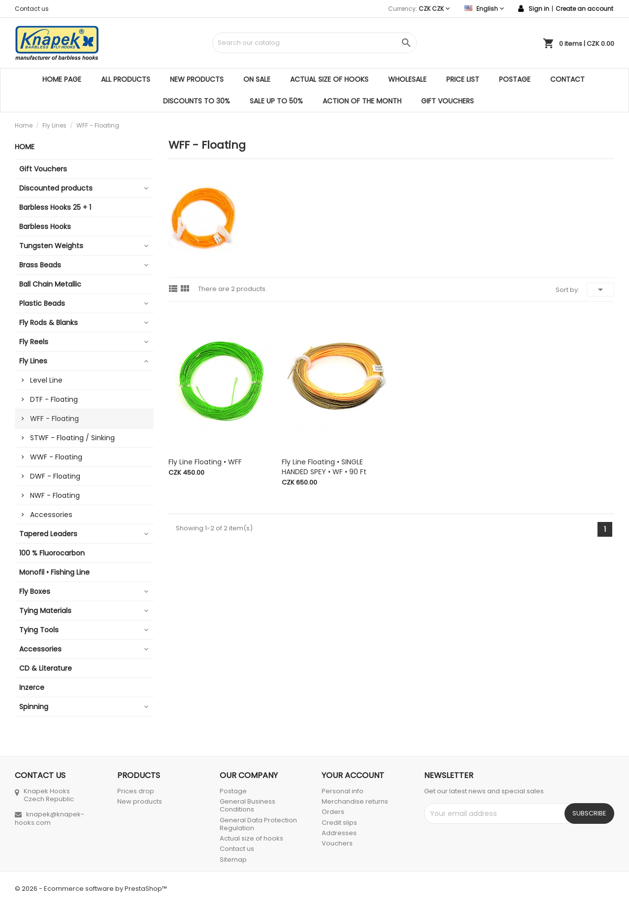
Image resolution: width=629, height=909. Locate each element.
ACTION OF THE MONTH (362, 101)
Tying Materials (45, 611)
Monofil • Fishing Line (54, 572)
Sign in (539, 8)
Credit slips (339, 822)
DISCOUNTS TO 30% (196, 101)
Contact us (32, 8)
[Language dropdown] (484, 8)
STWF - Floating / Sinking (72, 438)
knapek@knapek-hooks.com (49, 818)
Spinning (33, 707)
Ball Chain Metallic (50, 284)
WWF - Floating (56, 457)
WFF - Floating (54, 418)
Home (24, 147)
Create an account (584, 8)
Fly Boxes (34, 591)
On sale (256, 79)
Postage (514, 79)
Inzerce (31, 687)
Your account (353, 775)
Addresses (339, 833)
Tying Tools (39, 630)
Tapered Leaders (48, 534)
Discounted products (56, 188)
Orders (333, 811)
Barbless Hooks (45, 226)
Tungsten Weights (51, 246)
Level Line (46, 380)
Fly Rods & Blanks (48, 322)
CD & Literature (45, 668)
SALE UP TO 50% (276, 101)
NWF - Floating (55, 495)
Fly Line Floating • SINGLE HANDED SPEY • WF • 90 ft (324, 467)
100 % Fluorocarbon (52, 553)
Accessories (51, 514)
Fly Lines (33, 361)
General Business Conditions (247, 805)
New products (197, 79)
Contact (567, 79)
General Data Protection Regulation (258, 824)
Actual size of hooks (329, 79)
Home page (61, 79)
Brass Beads (40, 265)
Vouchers (337, 843)
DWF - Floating (55, 476)
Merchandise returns (355, 801)
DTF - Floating (54, 399)
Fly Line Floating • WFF (205, 462)
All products (125, 79)
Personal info (343, 791)
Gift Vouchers (447, 101)
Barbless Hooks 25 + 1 (55, 207)
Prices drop (135, 791)
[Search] (314, 42)
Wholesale (407, 79)
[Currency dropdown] (434, 8)
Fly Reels (33, 342)
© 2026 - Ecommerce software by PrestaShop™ (91, 888)
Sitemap (233, 859)
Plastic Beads (42, 303)
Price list (462, 79)
